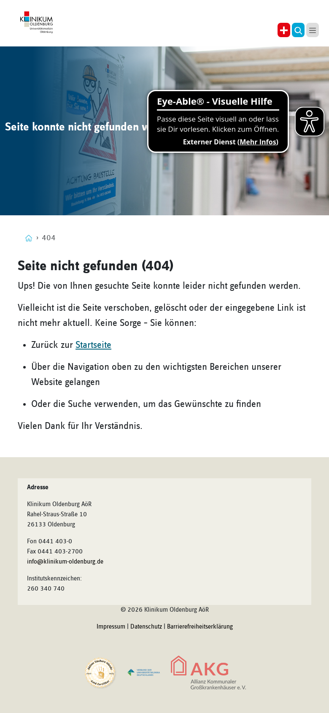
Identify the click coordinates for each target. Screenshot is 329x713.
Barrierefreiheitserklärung (200, 627)
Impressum (111, 627)
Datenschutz (146, 627)
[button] (298, 30)
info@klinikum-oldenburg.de (65, 561)
